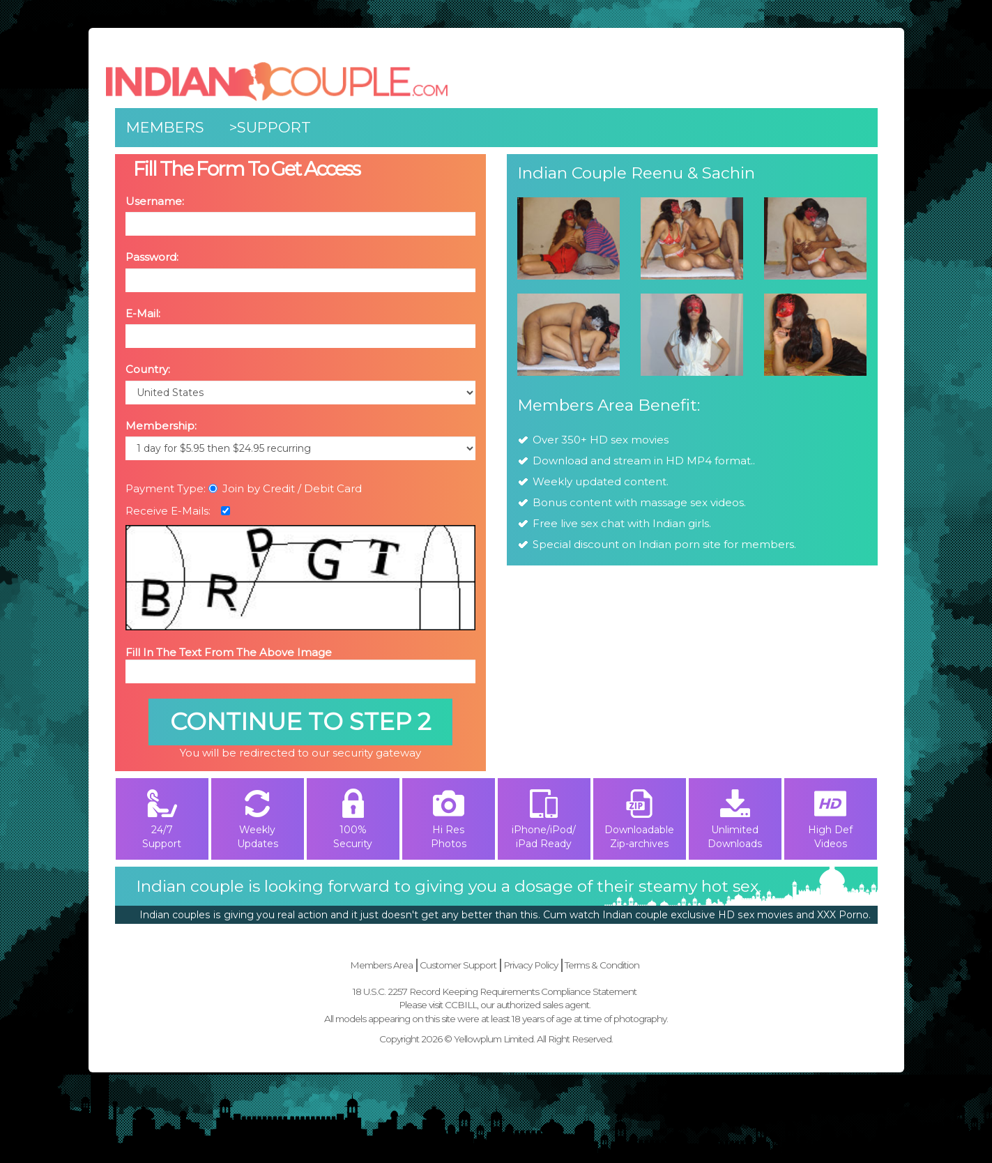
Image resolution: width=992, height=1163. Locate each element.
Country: (147, 369)
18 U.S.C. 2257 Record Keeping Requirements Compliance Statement (494, 991)
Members (165, 127)
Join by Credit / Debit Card (285, 488)
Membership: (161, 425)
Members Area (381, 965)
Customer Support (458, 965)
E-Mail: (142, 313)
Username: (154, 201)
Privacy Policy (530, 965)
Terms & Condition (602, 965)
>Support (270, 127)
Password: (151, 257)
